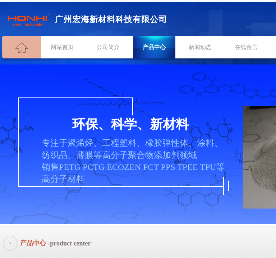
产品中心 (154, 47)
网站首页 (62, 47)
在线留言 (246, 47)
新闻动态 (200, 47)
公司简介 (108, 47)
